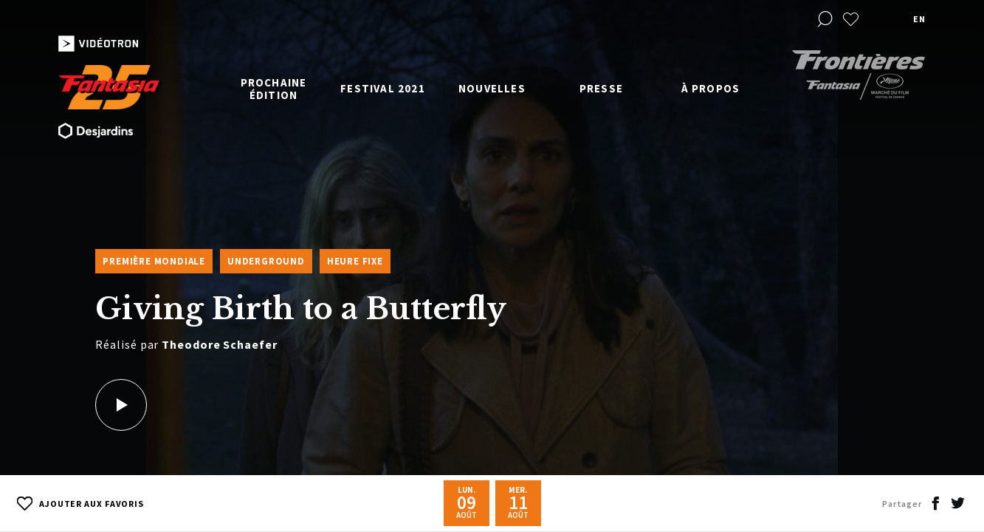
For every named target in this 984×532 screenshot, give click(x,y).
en (919, 18)
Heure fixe (355, 261)
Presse (601, 88)
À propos (710, 88)
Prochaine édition (274, 88)
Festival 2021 (382, 88)
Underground (266, 261)
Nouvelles (492, 88)
